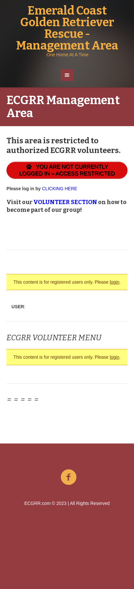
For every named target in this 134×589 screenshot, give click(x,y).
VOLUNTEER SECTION (65, 202)
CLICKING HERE (59, 188)
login (114, 282)
